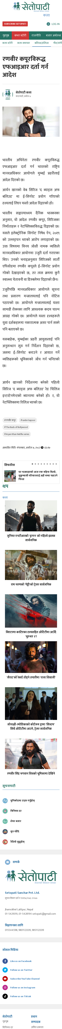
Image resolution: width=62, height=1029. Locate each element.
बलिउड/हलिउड (42, 43)
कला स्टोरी (7, 43)
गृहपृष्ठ (5, 1021)
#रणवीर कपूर (10, 420)
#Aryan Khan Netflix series (16, 434)
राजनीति (36, 35)
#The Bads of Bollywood (16, 427)
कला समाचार (23, 43)
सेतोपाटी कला (23, 92)
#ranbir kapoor (28, 420)
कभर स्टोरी (20, 35)
